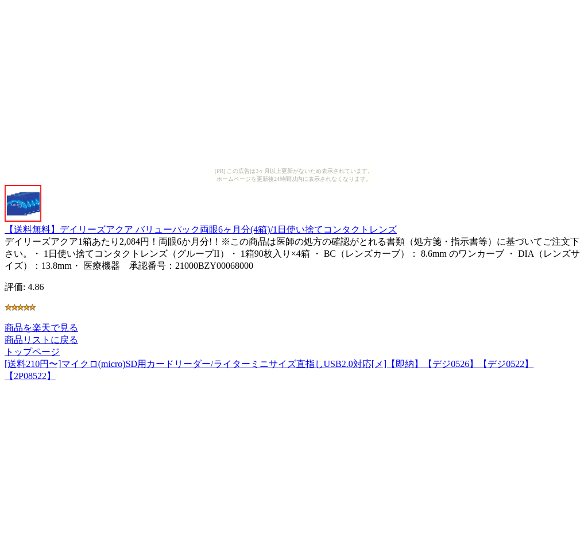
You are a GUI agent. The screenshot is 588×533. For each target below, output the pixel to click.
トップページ (32, 352)
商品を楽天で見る (41, 328)
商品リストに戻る (41, 340)
